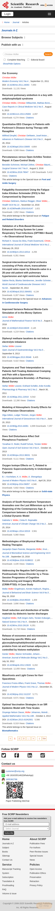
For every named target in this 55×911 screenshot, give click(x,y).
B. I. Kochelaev (9, 477)
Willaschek (26, 103)
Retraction (34, 881)
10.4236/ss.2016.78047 (17, 172)
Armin (8, 317)
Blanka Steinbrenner (25, 280)
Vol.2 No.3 (42, 657)
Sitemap (6, 856)
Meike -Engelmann (13, 589)
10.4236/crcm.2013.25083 (19, 114)
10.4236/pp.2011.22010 (18, 397)
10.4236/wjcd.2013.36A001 (19, 291)
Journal (15, 22)
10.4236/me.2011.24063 (18, 85)
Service (7, 864)
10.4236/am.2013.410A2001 (20, 719)
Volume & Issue (9, 893)
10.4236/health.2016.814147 (20, 208)
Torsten (40, 444)
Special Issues (36, 856)
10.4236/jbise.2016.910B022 (20, 560)
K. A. (22, 477)
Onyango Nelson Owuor (13, 712)
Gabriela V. (10, 520)
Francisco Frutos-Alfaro (12, 683)
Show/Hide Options (12, 64)
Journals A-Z (8, 843)
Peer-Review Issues (39, 851)
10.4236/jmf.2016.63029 (18, 328)
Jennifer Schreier (43, 280)
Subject (5, 847)
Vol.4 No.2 (44, 244)
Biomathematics (10, 730)
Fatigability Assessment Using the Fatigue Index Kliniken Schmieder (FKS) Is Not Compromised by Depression (25, 193)
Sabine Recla (8, 280)
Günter (8, 654)
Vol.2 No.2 (32, 389)
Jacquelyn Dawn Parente (13, 549)
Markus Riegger (27, 201)
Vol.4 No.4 (41, 419)
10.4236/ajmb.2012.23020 (19, 665)
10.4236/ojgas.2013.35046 (19, 357)
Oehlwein (26, 135)
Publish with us (12, 44)
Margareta (34, 549)
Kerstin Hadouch (33, 589)
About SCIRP (38, 839)
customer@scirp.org (15, 771)
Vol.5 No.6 (32, 480)
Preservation (35, 877)
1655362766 (11, 779)
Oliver (41, 201)
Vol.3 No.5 (38, 350)
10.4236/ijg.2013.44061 (17, 426)
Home (7, 22)
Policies (35, 864)
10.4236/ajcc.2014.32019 (18, 531)
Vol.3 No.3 (38, 139)
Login (7, 14)
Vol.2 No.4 (23, 81)
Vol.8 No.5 (44, 592)
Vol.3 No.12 (32, 687)
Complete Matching (16, 60)
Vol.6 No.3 (37, 321)
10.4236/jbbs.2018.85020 (18, 600)
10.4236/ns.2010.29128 (18, 625)
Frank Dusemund (35, 241)
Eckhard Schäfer (30, 386)
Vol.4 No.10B (28, 716)
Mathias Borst (43, 103)
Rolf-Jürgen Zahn (25, 618)
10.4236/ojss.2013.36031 (18, 455)
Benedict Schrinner (11, 165)
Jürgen (35, 415)
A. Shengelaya (35, 477)
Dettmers (10, 201)
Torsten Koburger (42, 618)
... (28, 738)
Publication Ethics (38, 873)
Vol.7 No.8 (23, 168)
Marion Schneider (24, 654)
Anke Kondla (44, 386)
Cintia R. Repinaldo (28, 520)
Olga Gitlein (7, 415)
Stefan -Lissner (12, 346)
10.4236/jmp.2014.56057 (18, 484)
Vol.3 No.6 (34, 448)
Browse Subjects (13, 37)
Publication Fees (37, 843)
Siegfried (9, 618)
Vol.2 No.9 (22, 622)
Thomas (45, 683)
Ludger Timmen (21, 415)
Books (5, 851)
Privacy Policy (36, 885)
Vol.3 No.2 (41, 524)
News (32, 860)
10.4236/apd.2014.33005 (18, 146)
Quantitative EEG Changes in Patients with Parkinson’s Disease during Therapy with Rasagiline (26, 128)
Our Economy (10, 73)
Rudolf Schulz (27, 444)
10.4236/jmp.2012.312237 (19, 694)
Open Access (36, 869)
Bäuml (42, 165)
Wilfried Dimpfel (9, 135)
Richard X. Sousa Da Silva (14, 241)
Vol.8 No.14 (14, 205)
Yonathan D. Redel (10, 444)
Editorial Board (37, 60)
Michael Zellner (27, 165)
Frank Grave (30, 683)
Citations (30, 117)
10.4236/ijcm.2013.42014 (18, 252)
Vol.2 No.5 (38, 107)
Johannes (32, 712)
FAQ (4, 889)
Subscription (7, 877)
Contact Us (7, 860)
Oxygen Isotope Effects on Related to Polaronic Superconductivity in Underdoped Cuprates (26, 469)
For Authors (35, 847)
